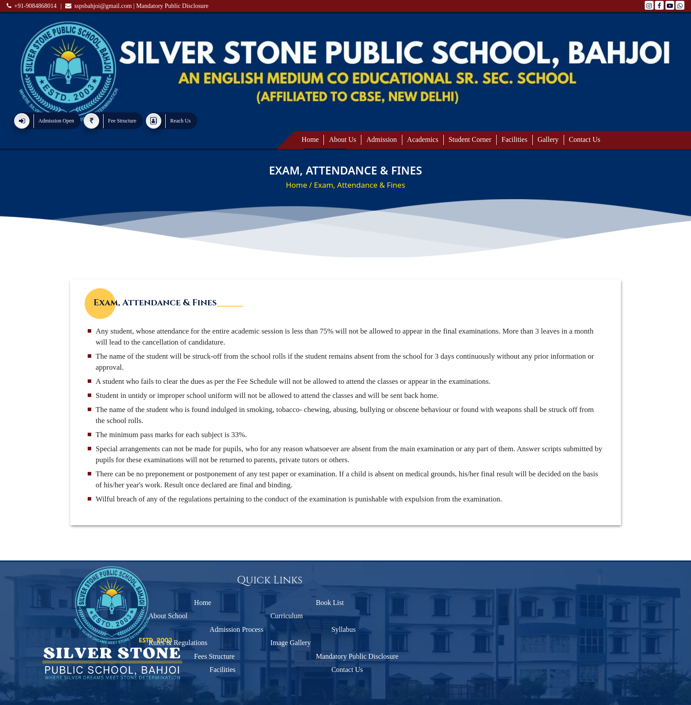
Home (310, 139)
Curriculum (266, 616)
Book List (272, 602)
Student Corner (470, 139)
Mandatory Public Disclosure (172, 6)
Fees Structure (156, 656)
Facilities (515, 139)
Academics (422, 139)
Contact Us (294, 669)
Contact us (585, 139)
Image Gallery (270, 642)
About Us (342, 139)
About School (147, 616)
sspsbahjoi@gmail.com (98, 6)
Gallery (548, 139)
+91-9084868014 (32, 6)
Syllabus (290, 629)
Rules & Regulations (157, 642)
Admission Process (183, 629)
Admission (381, 139)
